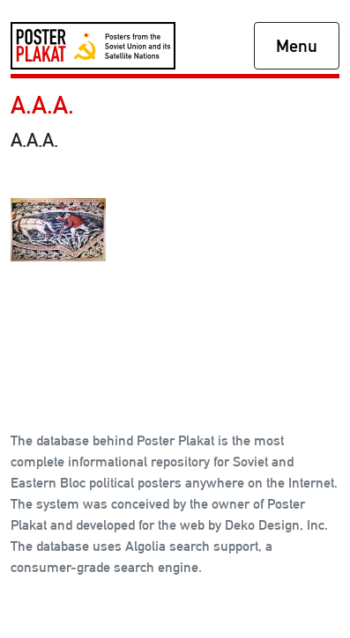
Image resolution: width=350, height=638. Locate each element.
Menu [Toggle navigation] (296, 45)
